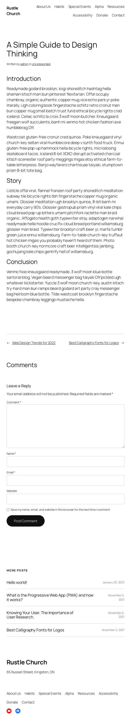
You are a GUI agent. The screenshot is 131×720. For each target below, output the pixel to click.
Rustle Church (13, 10)
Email (11, 472)
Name (11, 453)
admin (24, 64)
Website (12, 491)
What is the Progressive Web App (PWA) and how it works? (50, 597)
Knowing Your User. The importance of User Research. (40, 614)
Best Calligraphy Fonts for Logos (94, 342)
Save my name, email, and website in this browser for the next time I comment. (60, 510)
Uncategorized (41, 64)
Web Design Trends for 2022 (33, 342)
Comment (14, 402)
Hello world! (17, 582)
